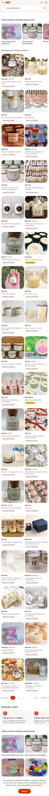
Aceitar (24, 791)
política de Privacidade (33, 785)
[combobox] (4, 8)
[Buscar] (24, 8)
